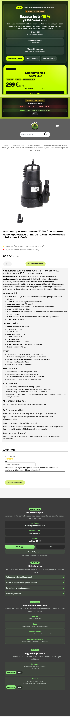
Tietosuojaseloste (35, 594)
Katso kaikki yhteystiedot (35, 553)
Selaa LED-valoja (32, 58)
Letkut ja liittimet (10, 405)
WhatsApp (19, 548)
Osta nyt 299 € (35, 93)
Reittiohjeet (11, 673)
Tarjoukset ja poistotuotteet (35, 588)
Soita (50, 548)
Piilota (35, 114)
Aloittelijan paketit (15, 58)
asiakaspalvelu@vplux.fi (35, 526)
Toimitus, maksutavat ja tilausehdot (35, 583)
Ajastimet (22, 405)
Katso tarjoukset (49, 58)
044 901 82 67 (35, 534)
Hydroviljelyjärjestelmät (36, 405)
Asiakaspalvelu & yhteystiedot (35, 577)
